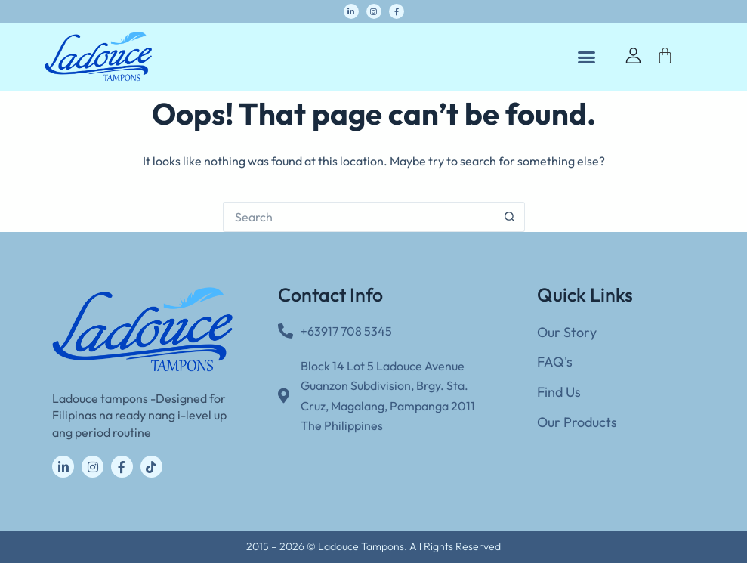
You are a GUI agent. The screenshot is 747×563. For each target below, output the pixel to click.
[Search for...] (359, 217)
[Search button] (510, 217)
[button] (586, 56)
